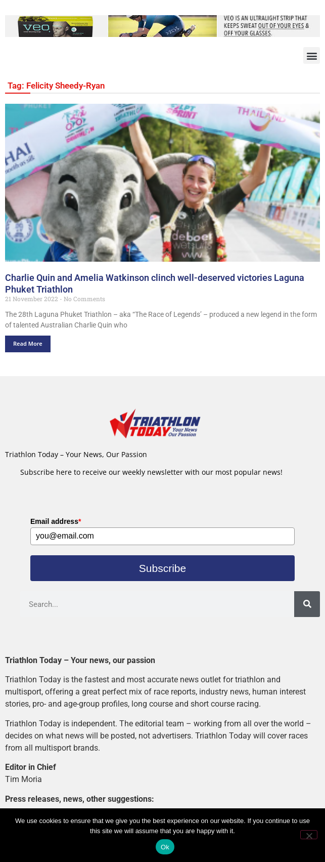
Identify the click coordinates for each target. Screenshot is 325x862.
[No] (308, 834)
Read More (27, 343)
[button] (311, 55)
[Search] (307, 604)
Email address (55, 521)
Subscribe (162, 568)
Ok (165, 847)
